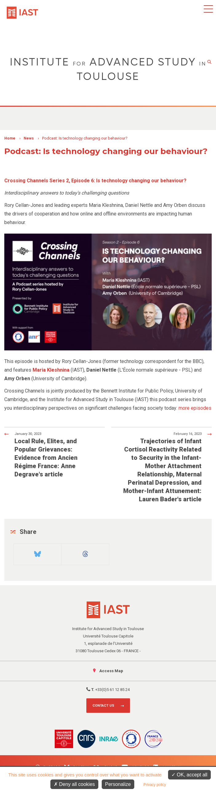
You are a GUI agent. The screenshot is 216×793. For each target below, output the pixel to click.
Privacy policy (154, 785)
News (29, 138)
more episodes (195, 408)
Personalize (118, 784)
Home (9, 138)
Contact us (103, 706)
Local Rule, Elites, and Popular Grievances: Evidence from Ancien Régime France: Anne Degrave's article (49, 454)
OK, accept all (189, 774)
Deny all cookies (74, 784)
